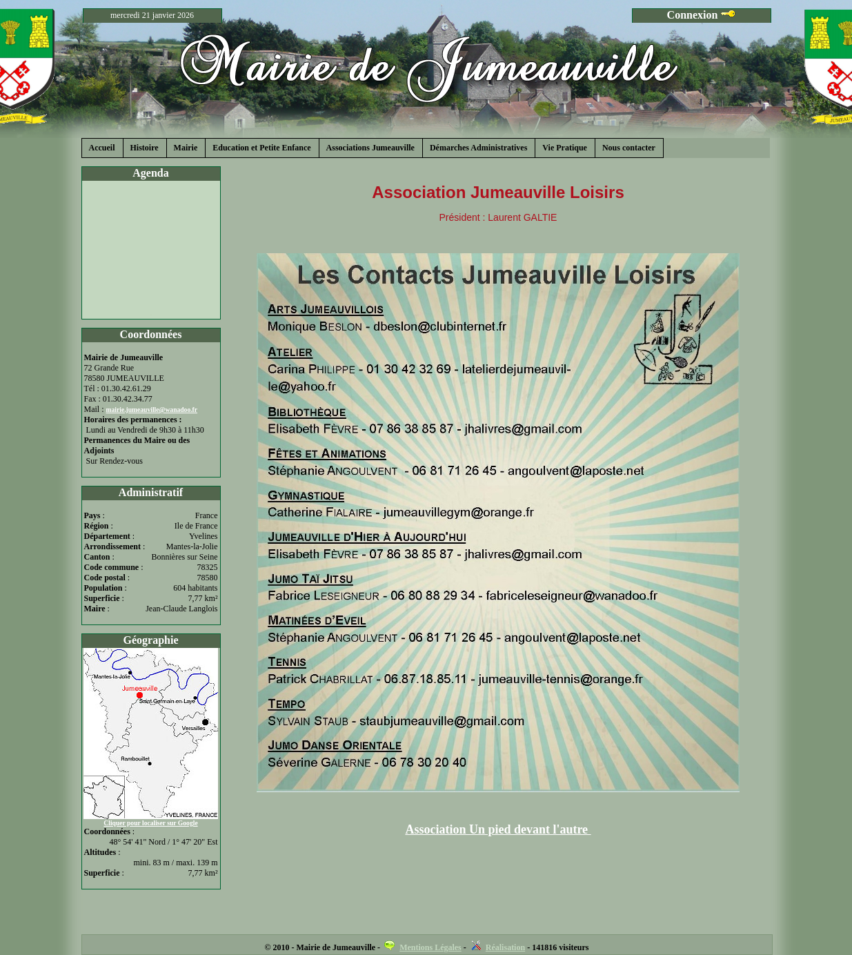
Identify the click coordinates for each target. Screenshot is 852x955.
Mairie (186, 147)
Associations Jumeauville (370, 147)
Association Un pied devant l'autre (498, 829)
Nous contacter (628, 147)
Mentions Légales (430, 947)
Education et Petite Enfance (261, 147)
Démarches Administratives (478, 147)
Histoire (144, 147)
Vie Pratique (564, 147)
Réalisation (505, 947)
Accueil (102, 147)
